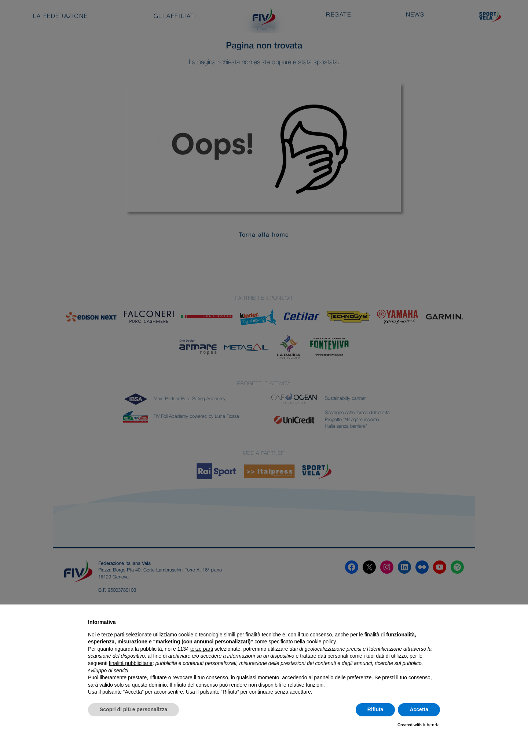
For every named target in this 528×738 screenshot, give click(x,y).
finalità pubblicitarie (131, 663)
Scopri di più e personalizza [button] (133, 709)
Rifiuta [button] (375, 709)
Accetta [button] (419, 709)
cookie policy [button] (321, 641)
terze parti (201, 649)
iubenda (431, 725)
